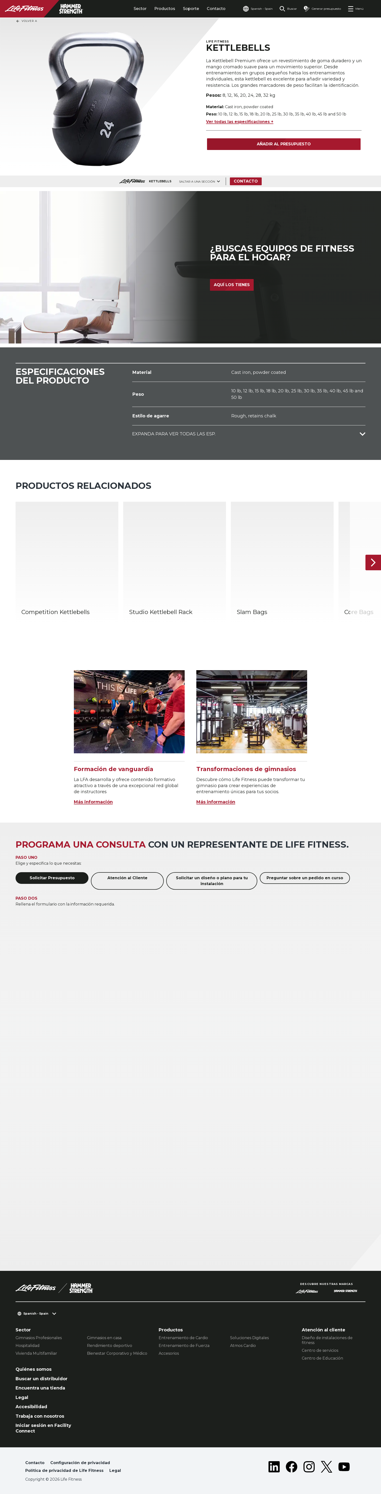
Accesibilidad (31, 1406)
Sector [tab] (140, 8)
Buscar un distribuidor (42, 1378)
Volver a (26, 21)
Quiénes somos (34, 1369)
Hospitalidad (28, 1345)
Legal (22, 1397)
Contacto (216, 8)
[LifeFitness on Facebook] (291, 1468)
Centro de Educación (322, 1358)
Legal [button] (115, 1470)
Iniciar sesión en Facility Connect (43, 1428)
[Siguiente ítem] (373, 563)
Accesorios (169, 1353)
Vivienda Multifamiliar (36, 1353)
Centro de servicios (320, 1350)
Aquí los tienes (232, 284)
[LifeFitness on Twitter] (326, 1468)
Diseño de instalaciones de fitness (327, 1340)
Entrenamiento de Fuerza (184, 1345)
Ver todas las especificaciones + (239, 121)
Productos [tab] (164, 8)
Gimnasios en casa (104, 1338)
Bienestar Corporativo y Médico (117, 1353)
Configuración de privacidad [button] (80, 1462)
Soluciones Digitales (249, 1338)
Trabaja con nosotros (40, 1416)
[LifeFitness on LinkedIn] (274, 1468)
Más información (93, 802)
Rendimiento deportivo (109, 1345)
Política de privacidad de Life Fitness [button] (64, 1470)
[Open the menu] (355, 9)
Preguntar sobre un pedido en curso (305, 878)
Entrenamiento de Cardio (183, 1338)
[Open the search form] (288, 9)
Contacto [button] (34, 1462)
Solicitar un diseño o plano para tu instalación (212, 881)
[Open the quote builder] (322, 9)
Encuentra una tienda (40, 1388)
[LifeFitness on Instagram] (309, 1468)
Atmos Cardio (243, 1345)
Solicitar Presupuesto (52, 878)
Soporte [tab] (191, 8)
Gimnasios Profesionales (39, 1338)
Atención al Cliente (127, 878)
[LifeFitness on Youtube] (344, 1468)
